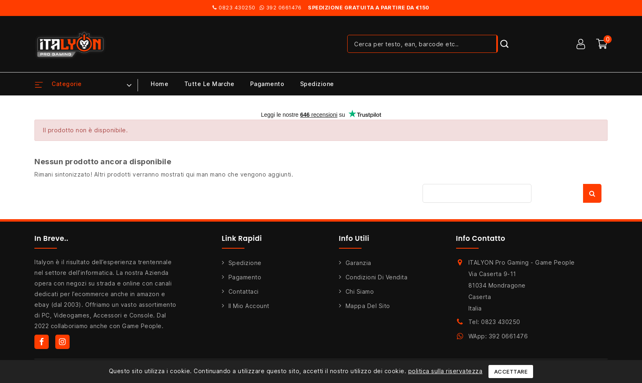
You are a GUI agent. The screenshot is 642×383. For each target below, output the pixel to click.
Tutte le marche (209, 83)
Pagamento (267, 83)
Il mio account (248, 305)
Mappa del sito (368, 305)
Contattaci (243, 291)
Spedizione (317, 83)
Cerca (592, 193)
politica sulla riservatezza (445, 370)
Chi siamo (360, 291)
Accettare (511, 371)
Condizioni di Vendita (377, 277)
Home (159, 83)
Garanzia (358, 262)
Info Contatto (481, 238)
